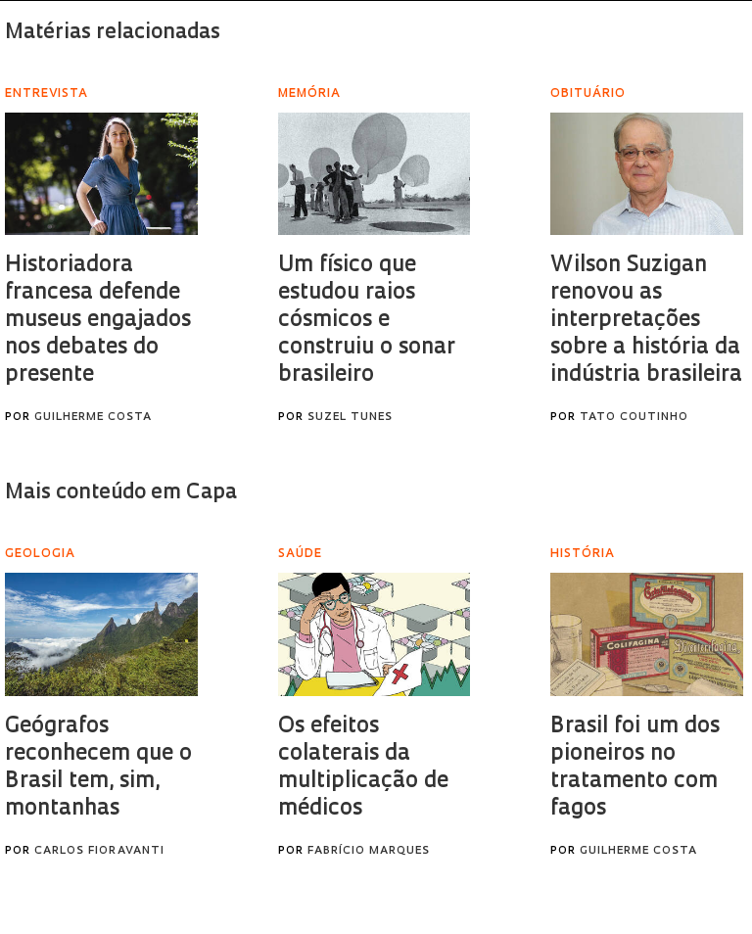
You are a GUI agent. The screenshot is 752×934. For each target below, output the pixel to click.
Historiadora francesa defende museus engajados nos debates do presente (98, 321)
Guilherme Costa (93, 417)
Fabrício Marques (368, 851)
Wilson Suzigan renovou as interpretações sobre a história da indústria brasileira (646, 321)
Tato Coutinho (634, 417)
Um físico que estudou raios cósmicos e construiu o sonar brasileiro (366, 321)
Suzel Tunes (350, 417)
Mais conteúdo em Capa (121, 493)
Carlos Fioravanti (99, 851)
